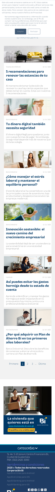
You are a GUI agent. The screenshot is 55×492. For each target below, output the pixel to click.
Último (42, 363)
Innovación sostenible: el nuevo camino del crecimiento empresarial (25, 233)
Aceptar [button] (20, 31)
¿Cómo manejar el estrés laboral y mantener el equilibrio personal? (25, 180)
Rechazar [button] (34, 31)
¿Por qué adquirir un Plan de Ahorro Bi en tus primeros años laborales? (28, 338)
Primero (13, 363)
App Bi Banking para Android (20, 480)
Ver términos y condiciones (25, 464)
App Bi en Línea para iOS (18, 477)
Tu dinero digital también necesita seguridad (25, 126)
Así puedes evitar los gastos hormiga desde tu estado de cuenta (27, 285)
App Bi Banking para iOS (18, 484)
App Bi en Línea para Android (21, 473)
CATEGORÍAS (28, 448)
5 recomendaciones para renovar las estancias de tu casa (26, 75)
